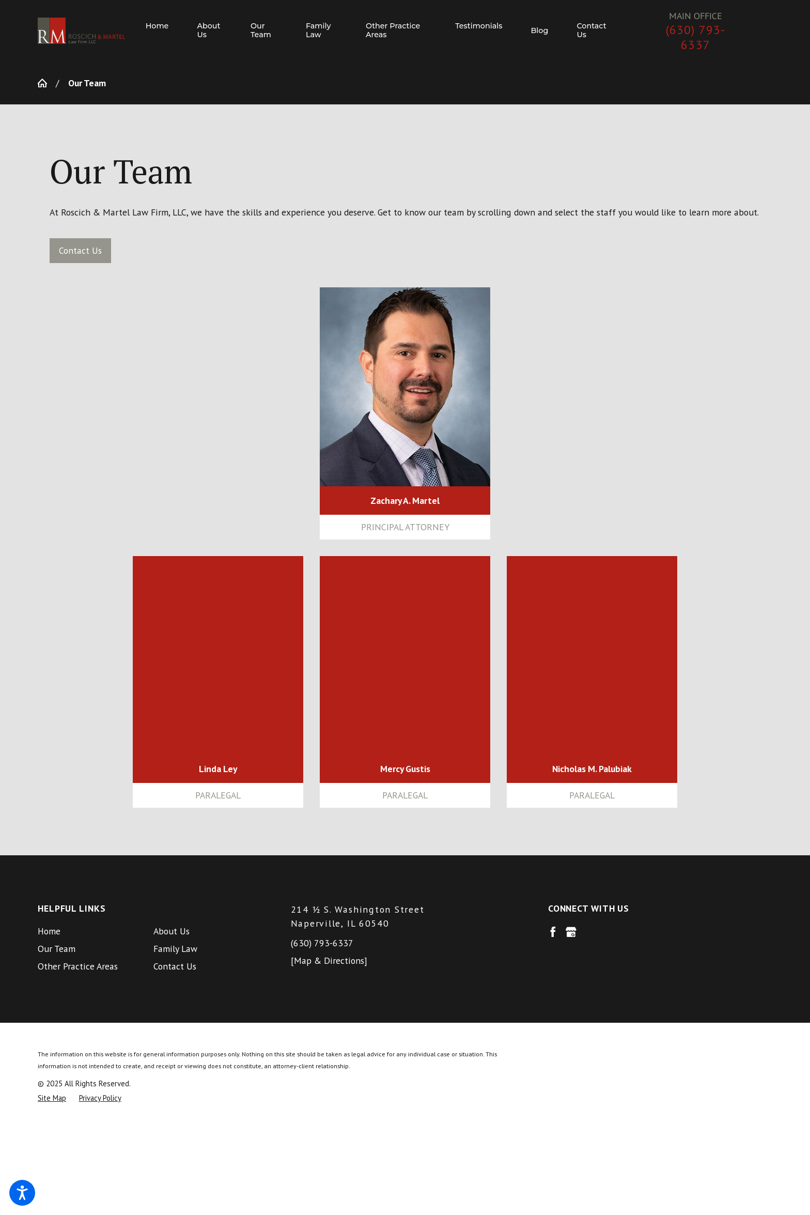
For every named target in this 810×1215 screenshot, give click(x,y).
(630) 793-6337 (696, 37)
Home (49, 931)
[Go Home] (47, 83)
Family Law (175, 949)
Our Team (56, 949)
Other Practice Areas (78, 966)
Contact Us (80, 250)
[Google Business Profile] (571, 932)
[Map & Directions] (329, 960)
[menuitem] (164, 31)
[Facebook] (553, 932)
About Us (171, 931)
